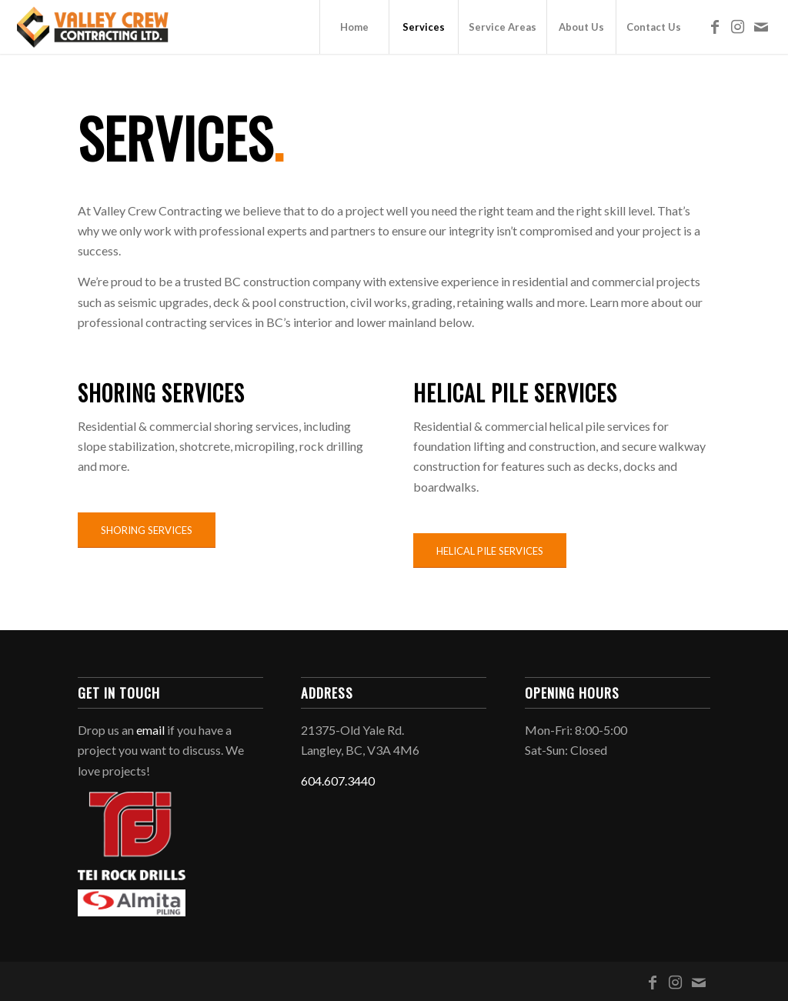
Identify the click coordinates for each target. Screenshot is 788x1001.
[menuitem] (354, 27)
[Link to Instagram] (738, 26)
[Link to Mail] (761, 26)
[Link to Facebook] (714, 26)
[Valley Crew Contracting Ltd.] (93, 27)
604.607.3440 (338, 780)
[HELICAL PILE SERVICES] (489, 551)
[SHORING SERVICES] (146, 530)
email (150, 729)
